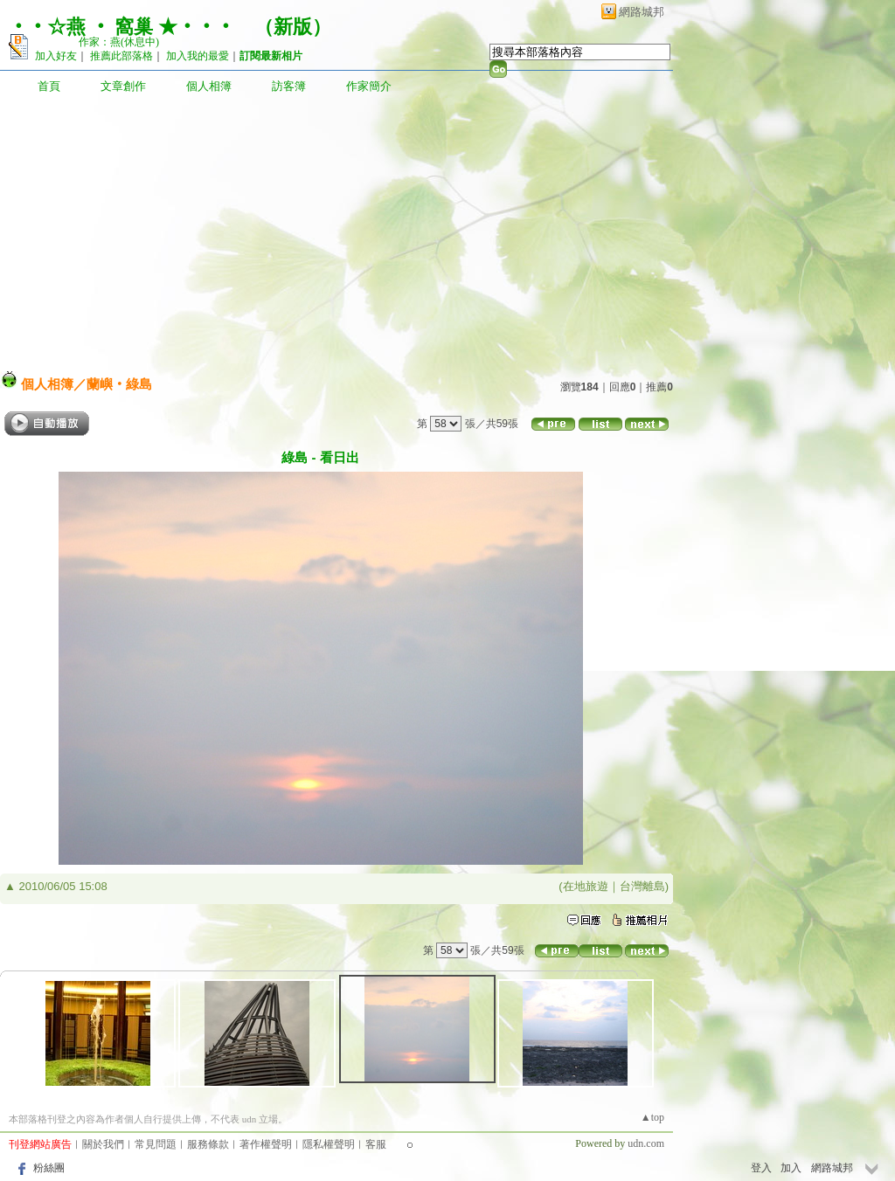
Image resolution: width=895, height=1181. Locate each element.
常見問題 (156, 1144)
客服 (375, 1144)
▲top (652, 1117)
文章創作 (123, 86)
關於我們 (103, 1144)
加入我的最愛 (197, 56)
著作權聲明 (265, 1144)
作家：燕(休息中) (119, 42)
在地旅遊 (585, 886)
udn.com (646, 1143)
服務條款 (208, 1144)
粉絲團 (49, 1168)
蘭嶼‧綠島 (119, 383)
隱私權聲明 (328, 1144)
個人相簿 (209, 86)
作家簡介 (369, 86)
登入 (761, 1168)
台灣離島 (642, 886)
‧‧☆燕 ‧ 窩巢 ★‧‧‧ (122, 27)
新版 (293, 27)
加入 (791, 1168)
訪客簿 (289, 86)
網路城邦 (641, 11)
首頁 (49, 86)
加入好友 (56, 56)
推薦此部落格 (121, 56)
